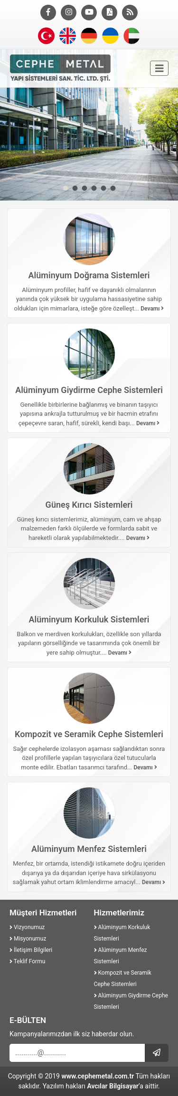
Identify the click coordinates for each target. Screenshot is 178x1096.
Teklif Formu (27, 961)
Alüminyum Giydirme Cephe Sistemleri (89, 390)
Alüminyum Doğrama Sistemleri (89, 275)
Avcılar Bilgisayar (112, 1086)
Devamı (152, 308)
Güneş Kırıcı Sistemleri (89, 505)
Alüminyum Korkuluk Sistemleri (88, 619)
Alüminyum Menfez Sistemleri (89, 849)
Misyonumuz (27, 938)
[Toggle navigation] (159, 68)
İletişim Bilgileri (30, 950)
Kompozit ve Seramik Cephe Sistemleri (89, 734)
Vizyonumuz (27, 927)
